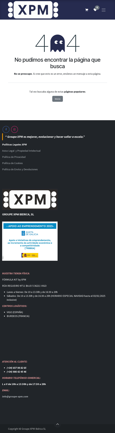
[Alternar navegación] (103, 9)
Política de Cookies (12, 163)
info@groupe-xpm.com (15, 396)
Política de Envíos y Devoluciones (20, 169)
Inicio (57, 98)
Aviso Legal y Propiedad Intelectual (21, 150)
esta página (94, 73)
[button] (57, 424)
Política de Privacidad (14, 157)
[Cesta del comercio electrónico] (86, 10)
